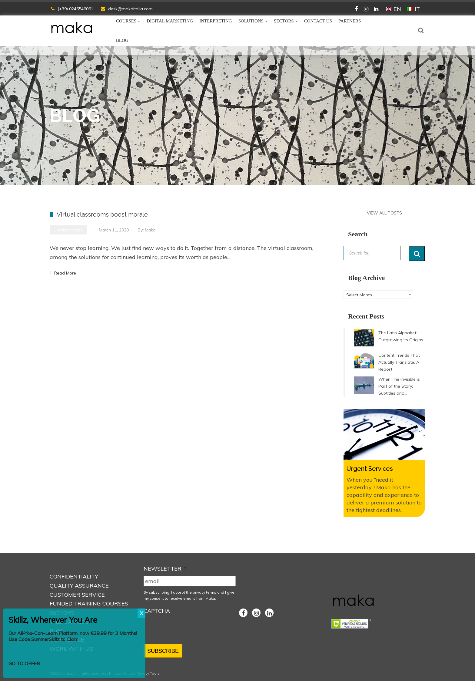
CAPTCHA (157, 610)
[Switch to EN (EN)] (393, 9)
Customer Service (77, 594)
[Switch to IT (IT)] (413, 9)
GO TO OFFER (24, 663)
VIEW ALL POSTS (384, 213)
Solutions (251, 21)
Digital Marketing (170, 21)
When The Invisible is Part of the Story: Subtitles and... (399, 386)
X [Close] (141, 613)
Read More (65, 273)
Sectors (284, 21)
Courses (126, 21)
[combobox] (378, 294)
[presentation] (190, 629)
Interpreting (215, 21)
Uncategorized (68, 230)
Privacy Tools (148, 673)
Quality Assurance (79, 585)
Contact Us (318, 21)
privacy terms (204, 592)
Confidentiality (74, 576)
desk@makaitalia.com (130, 9)
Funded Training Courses (89, 603)
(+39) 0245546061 (75, 9)
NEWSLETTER (165, 568)
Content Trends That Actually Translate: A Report (399, 362)
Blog (122, 40)
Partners (349, 21)
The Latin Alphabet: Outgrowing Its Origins (400, 336)
